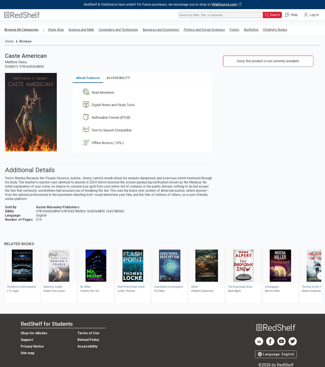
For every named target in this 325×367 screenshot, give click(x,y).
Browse (25, 41)
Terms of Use (88, 333)
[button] (143, 92)
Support (27, 340)
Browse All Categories (22, 30)
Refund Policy (88, 340)
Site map (27, 353)
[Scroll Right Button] (321, 276)
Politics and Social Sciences (204, 30)
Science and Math (81, 30)
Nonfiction (251, 30)
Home (9, 41)
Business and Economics (161, 30)
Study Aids (56, 30)
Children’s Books (275, 30)
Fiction (234, 30)
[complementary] (162, 268)
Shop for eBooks (34, 333)
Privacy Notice (32, 346)
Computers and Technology (118, 30)
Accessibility (87, 346)
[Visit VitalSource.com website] (162, 4)
